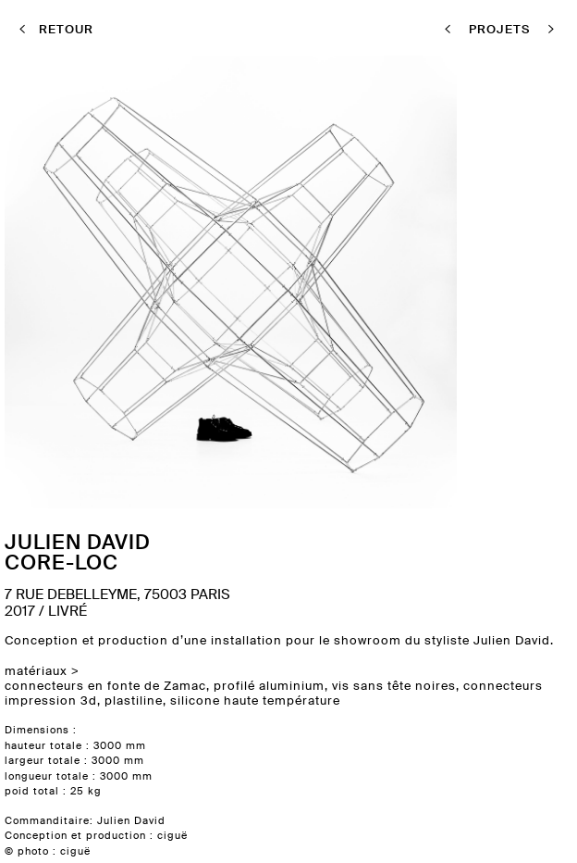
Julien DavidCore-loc (78, 552)
